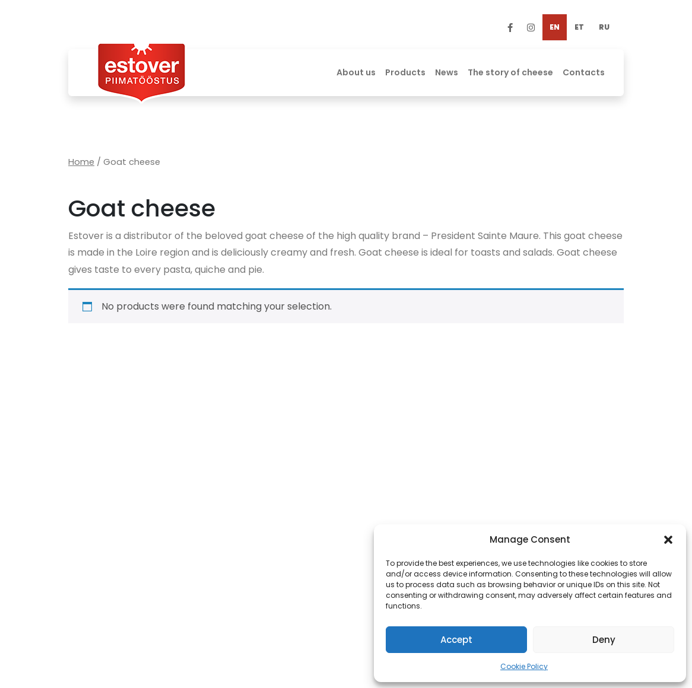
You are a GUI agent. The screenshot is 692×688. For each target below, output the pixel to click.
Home (81, 162)
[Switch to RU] (604, 27)
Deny (603, 639)
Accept (456, 639)
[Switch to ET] (579, 27)
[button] (668, 540)
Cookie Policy (524, 666)
